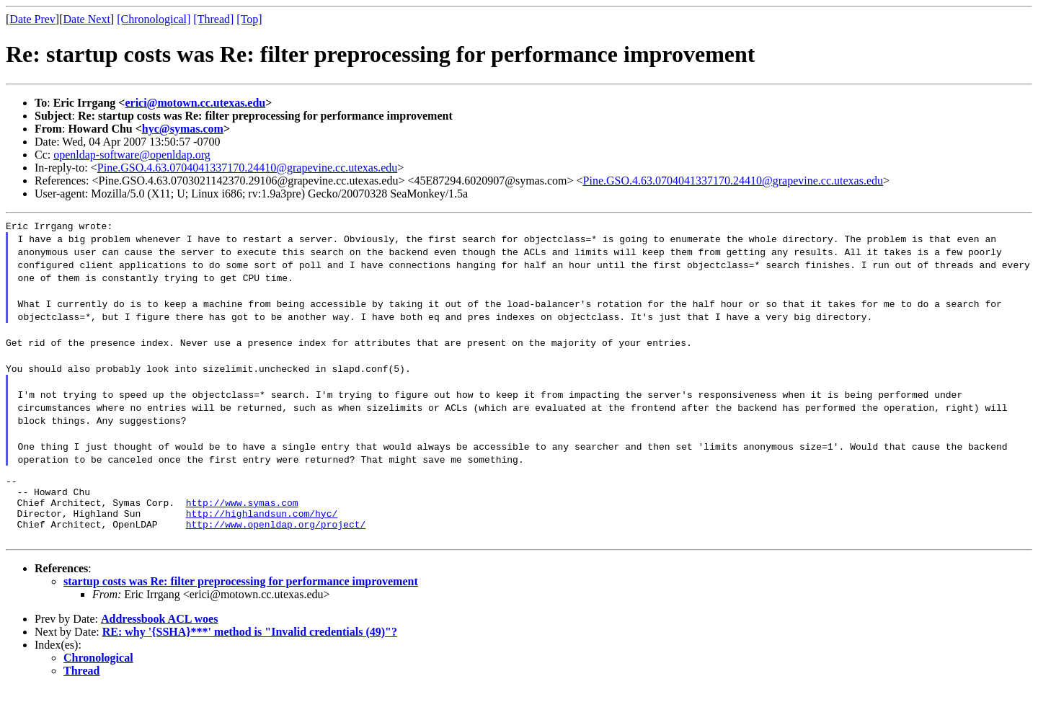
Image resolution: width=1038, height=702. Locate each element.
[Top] (249, 19)
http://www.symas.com (242, 511)
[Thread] (213, 19)
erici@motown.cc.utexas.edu (195, 103)
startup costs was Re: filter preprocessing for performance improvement (240, 594)
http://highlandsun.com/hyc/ (262, 523)
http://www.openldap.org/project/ (276, 536)
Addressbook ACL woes (159, 632)
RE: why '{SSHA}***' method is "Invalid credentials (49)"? (249, 645)
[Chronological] (153, 19)
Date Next (86, 19)
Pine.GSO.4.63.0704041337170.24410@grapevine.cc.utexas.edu (247, 167)
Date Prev (32, 19)
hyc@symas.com (182, 129)
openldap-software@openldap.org (131, 154)
